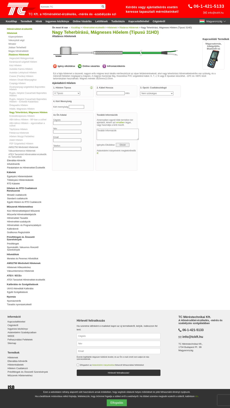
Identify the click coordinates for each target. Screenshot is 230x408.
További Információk (118, 134)
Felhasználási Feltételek (20, 339)
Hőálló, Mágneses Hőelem (22, 109)
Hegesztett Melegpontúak (21, 58)
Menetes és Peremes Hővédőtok (22, 258)
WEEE (11, 336)
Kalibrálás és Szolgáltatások (22, 284)
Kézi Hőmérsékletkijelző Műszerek (23, 211)
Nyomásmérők (14, 301)
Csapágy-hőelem (17, 83)
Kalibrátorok (13, 229)
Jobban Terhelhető (17, 47)
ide (196, 396)
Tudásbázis (118, 21)
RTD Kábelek (13, 183)
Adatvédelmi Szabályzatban (22, 332)
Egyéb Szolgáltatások (17, 292)
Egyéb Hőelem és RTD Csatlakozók (24, 202)
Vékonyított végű (16, 40)
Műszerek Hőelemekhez (20, 206)
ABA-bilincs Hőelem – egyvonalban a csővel (27, 124)
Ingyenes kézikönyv (57, 21)
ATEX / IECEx (14, 275)
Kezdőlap (11, 21)
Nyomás (11, 296)
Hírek (39, 21)
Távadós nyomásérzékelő (19, 304)
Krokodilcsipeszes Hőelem (22, 116)
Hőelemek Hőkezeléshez (19, 267)
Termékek (26, 21)
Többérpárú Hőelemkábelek (20, 180)
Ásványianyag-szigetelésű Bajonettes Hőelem (27, 88)
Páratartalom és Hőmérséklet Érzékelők (26, 167)
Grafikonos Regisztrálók (18, 232)
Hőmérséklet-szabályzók (19, 221)
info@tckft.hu (216, 12)
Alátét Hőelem (16, 140)
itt (97, 153)
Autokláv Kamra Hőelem (21, 69)
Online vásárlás (91, 66)
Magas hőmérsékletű (18, 51)
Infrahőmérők (13, 164)
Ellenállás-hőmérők (16, 160)
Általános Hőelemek (129, 27)
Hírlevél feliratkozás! (118, 372)
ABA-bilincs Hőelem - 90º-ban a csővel (27, 119)
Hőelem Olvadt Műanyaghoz (22, 80)
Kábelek (11, 172)
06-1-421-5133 (209, 6)
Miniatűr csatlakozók (17, 195)
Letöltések (101, 21)
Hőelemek (112, 27)
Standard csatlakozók (17, 198)
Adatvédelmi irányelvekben (103, 365)
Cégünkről (159, 21)
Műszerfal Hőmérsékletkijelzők (21, 214)
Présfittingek (13, 243)
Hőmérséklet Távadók (17, 218)
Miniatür (12, 44)
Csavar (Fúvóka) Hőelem (21, 76)
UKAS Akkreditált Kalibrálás (20, 288)
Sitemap (12, 343)
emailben (120, 122)
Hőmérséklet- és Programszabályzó (24, 225)
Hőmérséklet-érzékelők (19, 29)
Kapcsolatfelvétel (138, 21)
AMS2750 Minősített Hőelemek (23, 147)
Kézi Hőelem (15, 65)
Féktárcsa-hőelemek (19, 133)
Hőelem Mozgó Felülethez (21, 136)
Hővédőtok (13, 254)
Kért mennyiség (61, 107)
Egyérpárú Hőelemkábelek (19, 176)
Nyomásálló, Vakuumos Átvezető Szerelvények (22, 248)
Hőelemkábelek (16, 364)
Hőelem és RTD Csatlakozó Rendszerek (22, 189)
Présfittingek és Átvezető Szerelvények (21, 238)
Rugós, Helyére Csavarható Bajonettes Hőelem (28, 94)
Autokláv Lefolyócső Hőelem (22, 72)
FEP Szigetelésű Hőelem (21, 143)
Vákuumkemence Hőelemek (21, 151)
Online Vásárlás (82, 21)
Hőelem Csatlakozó (18, 368)
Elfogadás (116, 402)
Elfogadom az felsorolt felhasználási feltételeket (112, 365)
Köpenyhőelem (15, 37)
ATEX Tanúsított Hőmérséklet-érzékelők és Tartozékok (27, 155)
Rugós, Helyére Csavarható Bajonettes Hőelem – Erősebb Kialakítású (28, 100)
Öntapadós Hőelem (18, 105)
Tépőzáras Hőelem (18, 129)
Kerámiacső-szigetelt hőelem (23, 62)
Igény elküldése (66, 66)
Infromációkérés (116, 66)
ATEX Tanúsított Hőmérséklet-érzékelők (26, 280)
